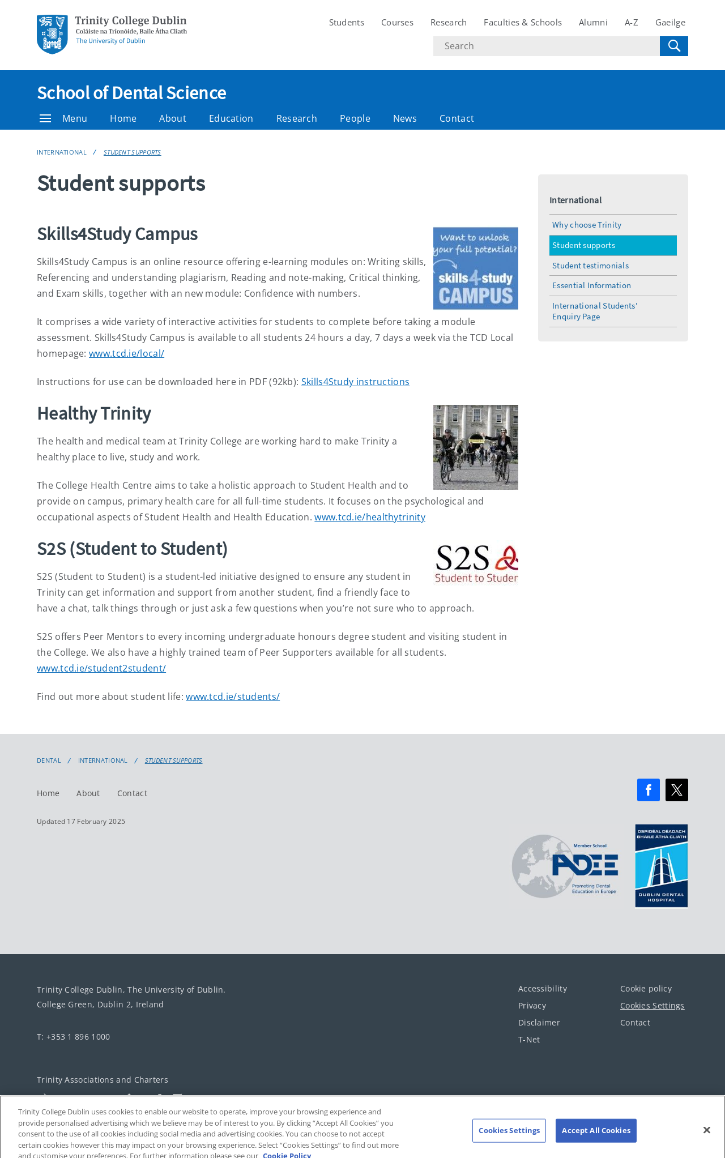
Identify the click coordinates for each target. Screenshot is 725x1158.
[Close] (706, 1137)
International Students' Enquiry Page (595, 311)
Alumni (593, 22)
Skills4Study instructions (355, 381)
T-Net (529, 1039)
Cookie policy (646, 988)
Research (448, 22)
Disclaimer (539, 1022)
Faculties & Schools (523, 22)
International (62, 152)
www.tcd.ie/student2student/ (101, 668)
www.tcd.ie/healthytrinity (369, 517)
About (172, 118)
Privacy (532, 1005)
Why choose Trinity (586, 224)
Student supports (132, 152)
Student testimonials (590, 265)
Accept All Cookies (596, 1137)
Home (123, 118)
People (355, 118)
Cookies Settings (652, 1005)
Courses (397, 22)
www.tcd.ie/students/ (233, 696)
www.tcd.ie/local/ (126, 353)
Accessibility (542, 988)
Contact (457, 118)
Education (231, 118)
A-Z (631, 22)
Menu (63, 118)
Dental (49, 760)
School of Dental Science (131, 93)
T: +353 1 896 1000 (73, 1036)
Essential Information (591, 285)
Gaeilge (670, 22)
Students (346, 22)
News (405, 118)
